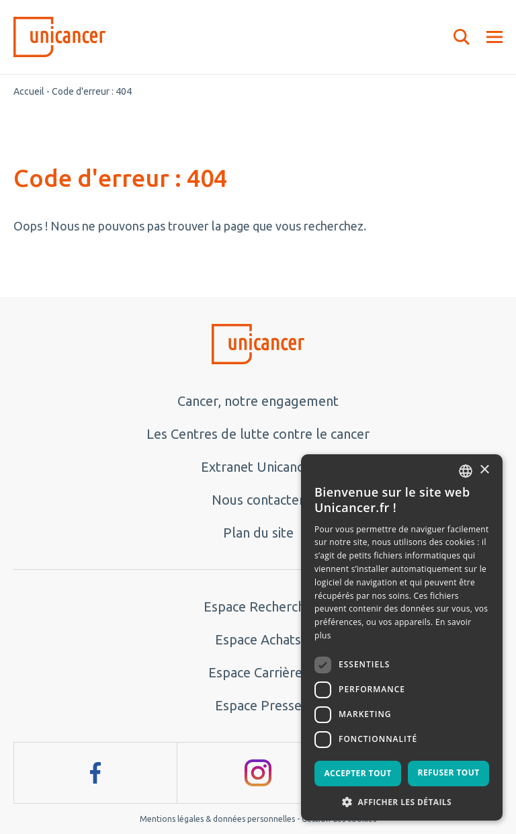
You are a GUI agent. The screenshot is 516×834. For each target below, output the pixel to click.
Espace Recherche (258, 606)
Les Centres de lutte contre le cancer (258, 434)
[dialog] (402, 637)
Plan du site (258, 532)
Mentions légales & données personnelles (217, 819)
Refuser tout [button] (449, 772)
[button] (401, 801)
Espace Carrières (258, 672)
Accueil (28, 91)
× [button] (484, 470)
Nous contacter (258, 499)
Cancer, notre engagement (258, 401)
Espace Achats (258, 639)
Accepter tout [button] (357, 773)
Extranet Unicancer (258, 466)
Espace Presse (258, 705)
